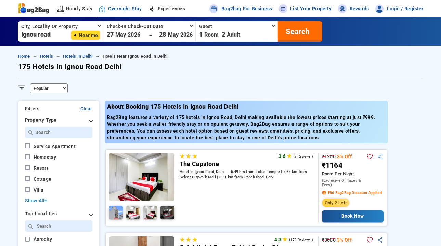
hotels (46, 56)
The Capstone (199, 164)
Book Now (352, 216)
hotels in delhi (77, 56)
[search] (296, 31)
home (24, 56)
